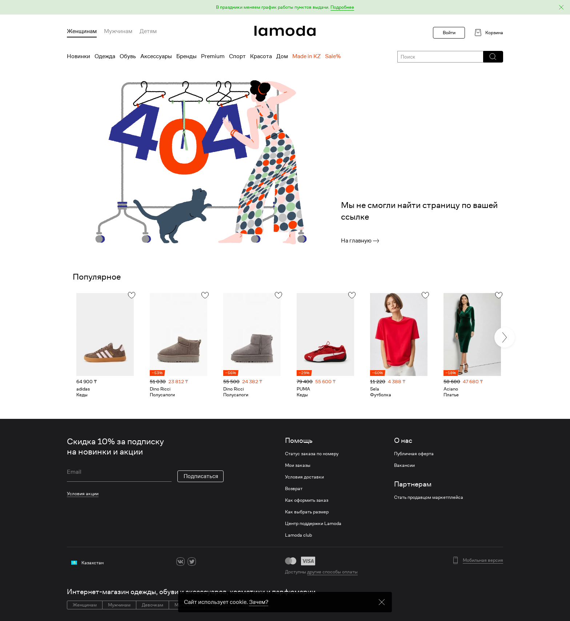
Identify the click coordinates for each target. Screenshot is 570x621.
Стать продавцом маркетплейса (428, 497)
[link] (285, 31)
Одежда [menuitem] (105, 56)
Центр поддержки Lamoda (313, 523)
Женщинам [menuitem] (82, 31)
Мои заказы (297, 465)
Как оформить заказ (306, 500)
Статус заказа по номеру (311, 454)
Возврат (293, 489)
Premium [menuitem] (213, 56)
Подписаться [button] (201, 476)
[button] (285, 7)
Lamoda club (298, 535)
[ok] (203, 561)
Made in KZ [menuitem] (306, 56)
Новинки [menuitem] (78, 56)
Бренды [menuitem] (186, 56)
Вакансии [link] (404, 465)
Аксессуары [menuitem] (156, 56)
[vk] (180, 561)
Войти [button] (449, 32)
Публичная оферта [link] (414, 454)
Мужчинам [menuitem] (118, 31)
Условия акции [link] (83, 493)
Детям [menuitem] (148, 31)
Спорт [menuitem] (237, 56)
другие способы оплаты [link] (332, 572)
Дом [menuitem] (282, 56)
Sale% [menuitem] (333, 56)
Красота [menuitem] (261, 56)
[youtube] (214, 561)
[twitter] (191, 561)
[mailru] (225, 561)
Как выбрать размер (307, 512)
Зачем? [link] (258, 616)
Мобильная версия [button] (483, 560)
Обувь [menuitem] (128, 56)
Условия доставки (304, 477)
